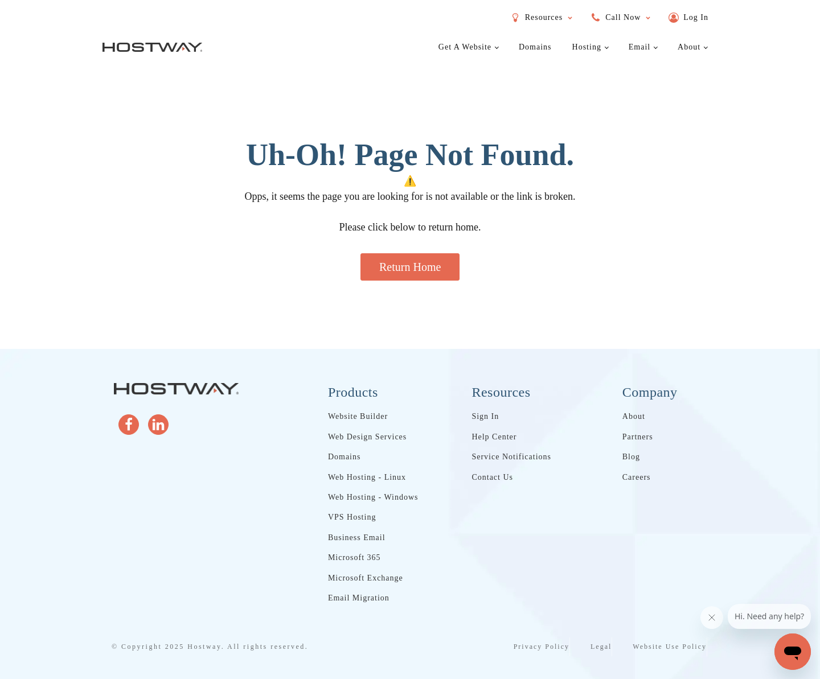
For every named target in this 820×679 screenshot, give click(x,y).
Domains (535, 47)
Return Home (410, 267)
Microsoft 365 (354, 557)
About (689, 47)
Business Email (357, 537)
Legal (601, 647)
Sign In (485, 416)
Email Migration (359, 598)
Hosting (586, 47)
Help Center (494, 437)
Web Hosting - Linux (367, 477)
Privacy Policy (541, 647)
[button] (688, 17)
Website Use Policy (670, 647)
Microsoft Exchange (365, 578)
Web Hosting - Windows (373, 497)
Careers (636, 477)
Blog (631, 456)
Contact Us (492, 477)
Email (639, 47)
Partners (637, 437)
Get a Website (464, 47)
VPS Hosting (352, 517)
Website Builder (358, 416)
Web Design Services (367, 437)
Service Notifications (511, 456)
